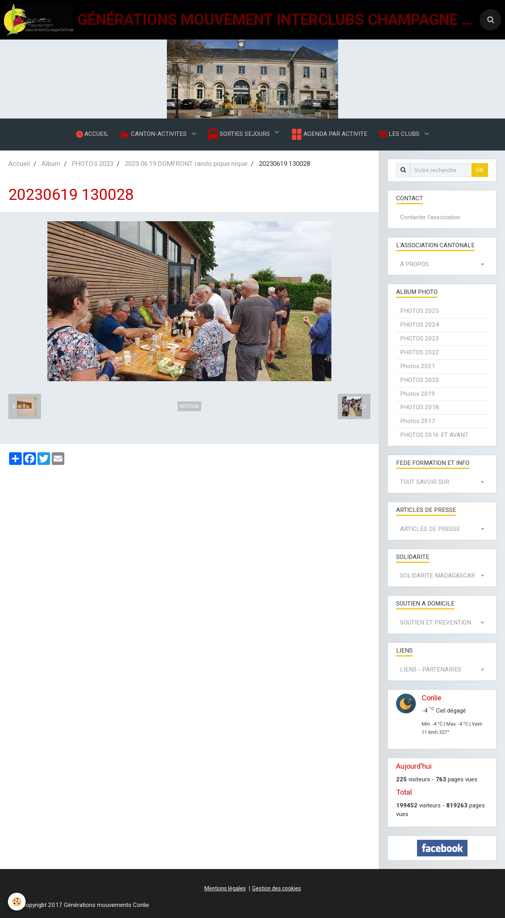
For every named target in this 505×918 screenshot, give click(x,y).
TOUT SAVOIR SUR (424, 481)
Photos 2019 (417, 393)
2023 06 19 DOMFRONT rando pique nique (186, 163)
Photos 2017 (417, 421)
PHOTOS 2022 (419, 352)
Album (50, 163)
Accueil (19, 163)
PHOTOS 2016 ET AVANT (434, 434)
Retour (189, 406)
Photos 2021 (417, 366)
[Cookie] (17, 901)
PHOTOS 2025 (419, 310)
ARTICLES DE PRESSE (430, 528)
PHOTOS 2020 (419, 380)
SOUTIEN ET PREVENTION (435, 622)
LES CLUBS (400, 133)
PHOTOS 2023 (92, 163)
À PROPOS (414, 264)
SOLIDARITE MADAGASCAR (437, 575)
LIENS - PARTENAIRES (430, 669)
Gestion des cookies (276, 888)
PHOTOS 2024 (419, 324)
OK (480, 169)
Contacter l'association (430, 217)
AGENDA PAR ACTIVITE (328, 134)
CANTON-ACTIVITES (154, 133)
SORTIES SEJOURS (239, 134)
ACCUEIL (92, 133)
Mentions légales (225, 888)
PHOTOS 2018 (419, 407)
